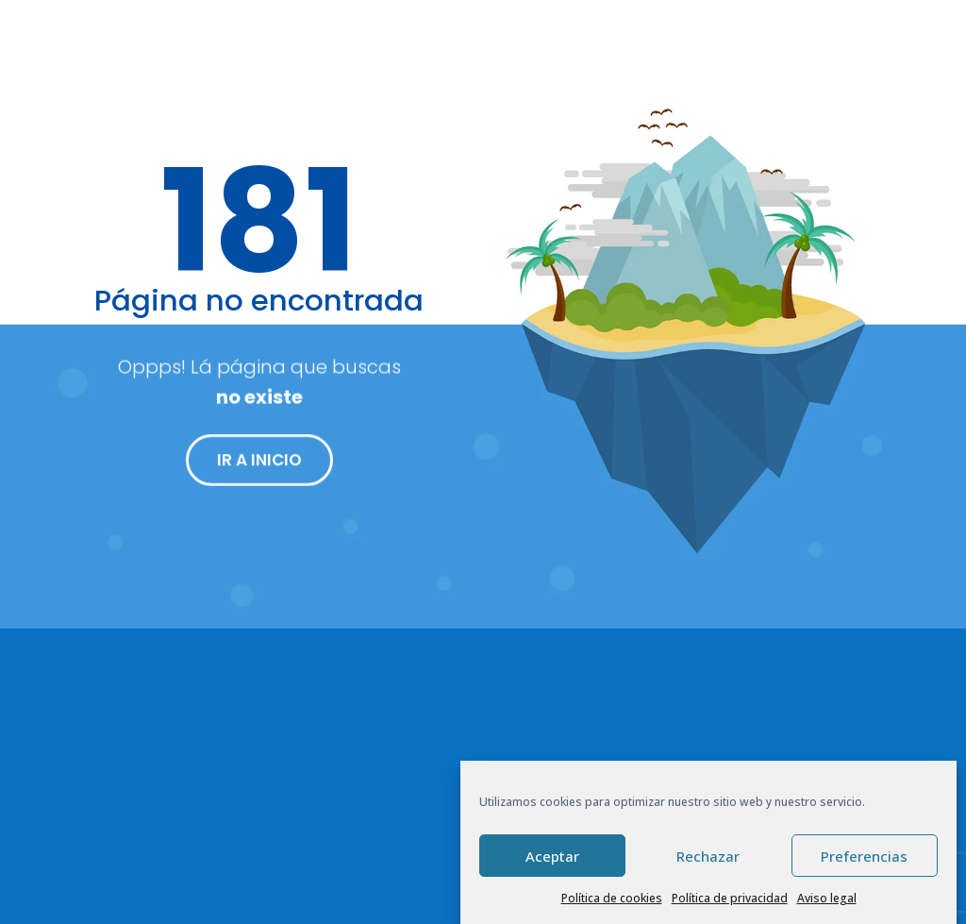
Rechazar (708, 856)
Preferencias (864, 856)
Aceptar (552, 856)
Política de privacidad (730, 898)
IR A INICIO (259, 467)
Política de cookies (611, 898)
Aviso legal (827, 898)
